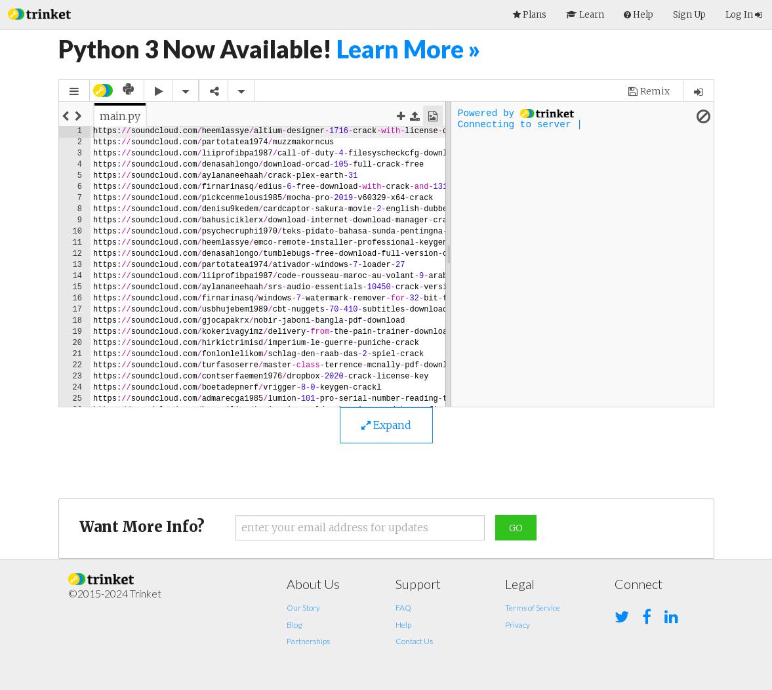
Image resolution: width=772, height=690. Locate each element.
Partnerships (308, 641)
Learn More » (408, 49)
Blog (294, 625)
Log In (743, 14)
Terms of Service (532, 608)
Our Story (303, 608)
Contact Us (414, 641)
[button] (39, 13)
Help (403, 625)
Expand (386, 425)
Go (516, 528)
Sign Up (689, 14)
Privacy (517, 625)
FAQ (403, 608)
